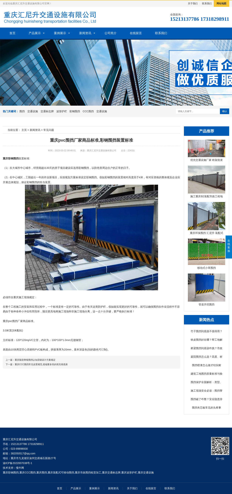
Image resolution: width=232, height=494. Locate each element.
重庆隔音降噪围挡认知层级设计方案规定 (35, 360)
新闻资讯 (85, 33)
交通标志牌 (47, 111)
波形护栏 (61, 111)
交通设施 (32, 111)
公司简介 (110, 33)
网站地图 (221, 3)
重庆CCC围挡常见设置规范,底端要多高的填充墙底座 (41, 364)
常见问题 (48, 129)
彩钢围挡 (74, 111)
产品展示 (35, 33)
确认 (224, 111)
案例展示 (60, 33)
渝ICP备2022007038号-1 (17, 463)
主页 (24, 129)
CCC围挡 (88, 111)
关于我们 (193, 3)
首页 (12, 33)
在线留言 (136, 33)
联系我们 (207, 3)
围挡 (22, 111)
